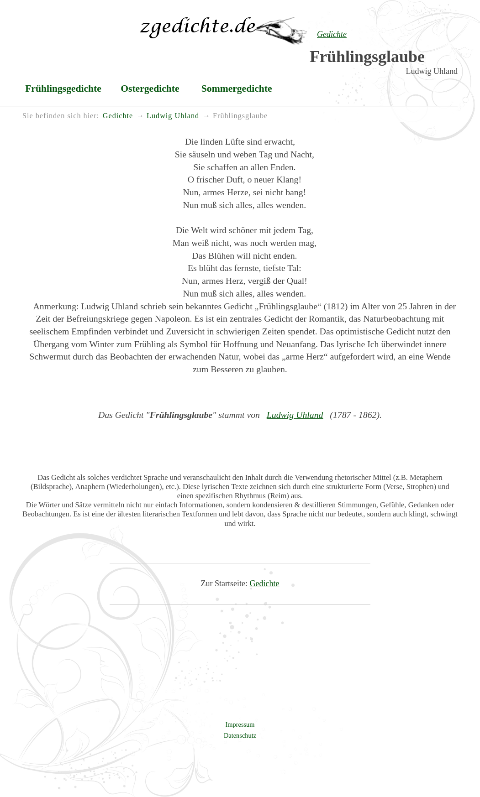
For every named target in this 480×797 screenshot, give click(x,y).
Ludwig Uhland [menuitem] (173, 116)
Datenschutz (240, 735)
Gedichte (265, 583)
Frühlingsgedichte (63, 88)
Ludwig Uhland (295, 415)
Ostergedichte (150, 88)
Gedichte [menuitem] (118, 116)
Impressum (240, 724)
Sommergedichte (236, 88)
